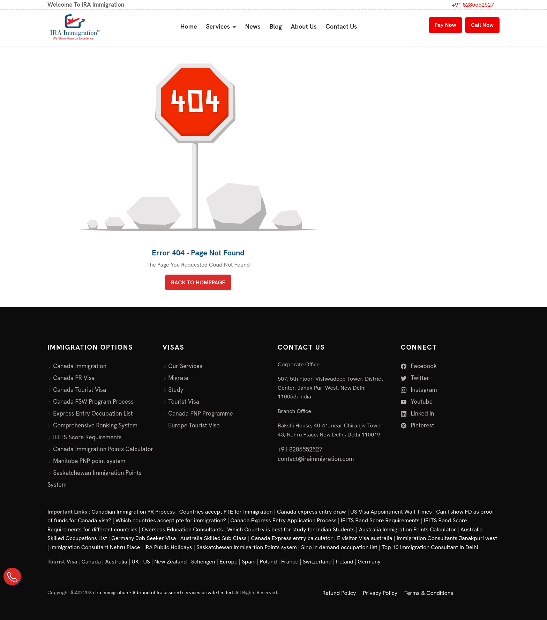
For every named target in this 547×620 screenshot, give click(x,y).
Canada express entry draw (311, 511)
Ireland (344, 561)
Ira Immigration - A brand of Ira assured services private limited (164, 592)
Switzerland (317, 561)
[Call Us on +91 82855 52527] (12, 576)
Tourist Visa (183, 401)
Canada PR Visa (74, 378)
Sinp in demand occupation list (339, 547)
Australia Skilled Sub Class (213, 538)
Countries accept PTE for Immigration (226, 511)
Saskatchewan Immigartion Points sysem (246, 547)
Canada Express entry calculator (292, 538)
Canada (91, 561)
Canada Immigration (79, 366)
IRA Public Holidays (168, 547)
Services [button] (218, 26)
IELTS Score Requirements (87, 437)
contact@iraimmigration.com (316, 459)
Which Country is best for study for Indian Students (290, 529)
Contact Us (341, 26)
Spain (248, 561)
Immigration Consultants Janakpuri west (447, 538)
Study (175, 390)
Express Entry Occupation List (93, 413)
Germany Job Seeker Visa (143, 538)
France (289, 561)
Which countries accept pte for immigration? (170, 520)
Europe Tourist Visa (194, 425)
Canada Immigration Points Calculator (103, 449)
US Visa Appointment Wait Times (391, 511)
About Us (304, 26)
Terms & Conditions (428, 593)
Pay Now (445, 25)
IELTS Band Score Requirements (380, 520)
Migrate (178, 378)
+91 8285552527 (473, 4)
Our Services (185, 366)
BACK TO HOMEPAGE (198, 282)
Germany (369, 561)
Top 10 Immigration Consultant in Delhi (430, 547)
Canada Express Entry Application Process (283, 520)
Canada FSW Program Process (93, 401)
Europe (228, 561)
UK (135, 561)
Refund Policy (339, 593)
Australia (116, 561)
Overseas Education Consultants (182, 529)
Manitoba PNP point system (89, 461)
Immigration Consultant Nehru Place (95, 547)
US (146, 561)
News (253, 26)
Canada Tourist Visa (79, 390)
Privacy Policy (380, 593)
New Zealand (170, 561)
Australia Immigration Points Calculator (407, 529)
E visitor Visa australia (364, 538)
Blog (275, 26)
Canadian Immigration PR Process (133, 511)
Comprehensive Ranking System (95, 425)
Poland (268, 561)
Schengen (203, 561)
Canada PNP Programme (200, 413)
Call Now (482, 25)
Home (188, 26)
